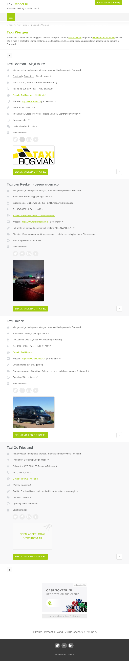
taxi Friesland (75, 37)
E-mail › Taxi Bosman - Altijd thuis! (29, 95)
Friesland (17, 76)
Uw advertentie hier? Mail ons (64, 616)
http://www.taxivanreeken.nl (35, 222)
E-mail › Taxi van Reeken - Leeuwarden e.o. (34, 215)
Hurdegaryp (29, 196)
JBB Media (61, 654)
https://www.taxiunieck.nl (34, 358)
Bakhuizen (29, 76)
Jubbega (28, 333)
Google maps (44, 76)
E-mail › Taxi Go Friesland (25, 479)
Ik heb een (109, 3)
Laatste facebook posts (25, 126)
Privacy (71, 654)
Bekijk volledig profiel (30, 171)
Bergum (28, 459)
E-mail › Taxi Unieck (22, 352)
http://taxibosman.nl (31, 101)
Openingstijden (21, 120)
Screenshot (49, 101)
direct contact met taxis (104, 37)
